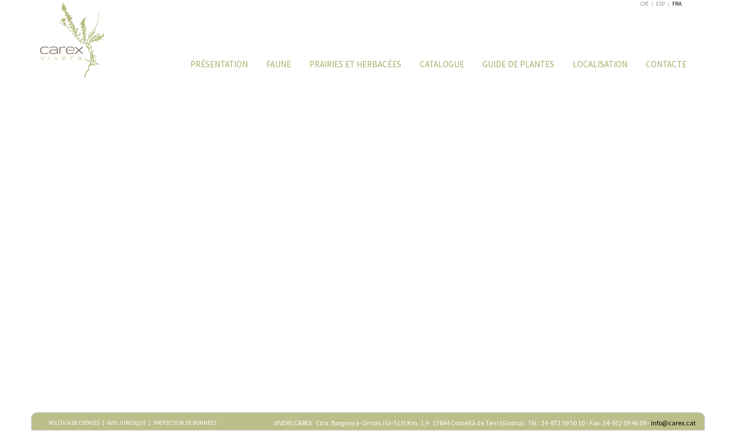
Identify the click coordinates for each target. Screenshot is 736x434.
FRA (676, 3)
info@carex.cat (673, 422)
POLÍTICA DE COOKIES (74, 423)
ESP (660, 3)
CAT (645, 3)
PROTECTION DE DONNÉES (185, 423)
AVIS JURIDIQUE (126, 423)
